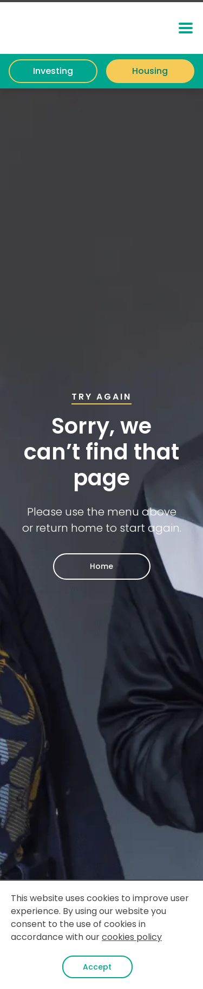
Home (101, 566)
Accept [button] (97, 966)
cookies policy (132, 937)
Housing (150, 71)
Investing (53, 71)
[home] (69, 28)
